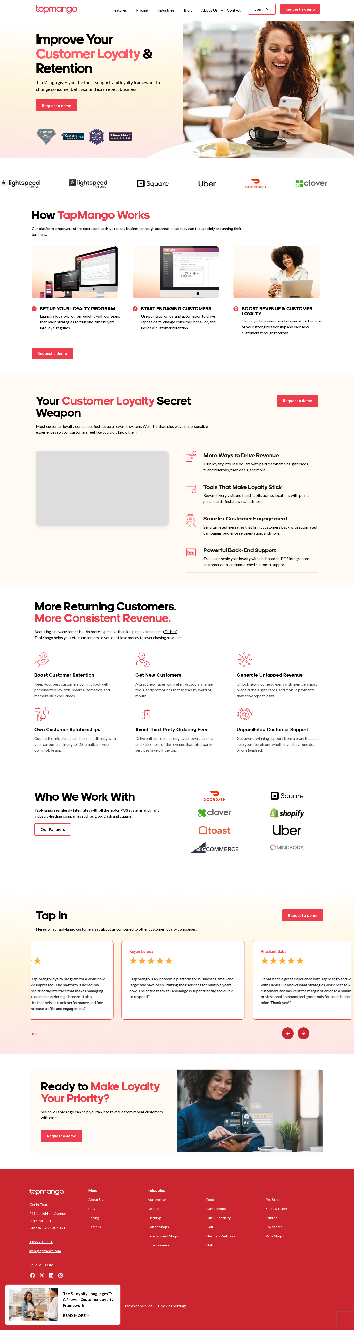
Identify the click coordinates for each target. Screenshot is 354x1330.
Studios (271, 1218)
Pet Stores (274, 1199)
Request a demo (300, 9)
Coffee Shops (158, 1227)
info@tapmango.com (45, 1251)
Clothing (154, 1218)
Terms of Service (138, 1305)
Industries (166, 10)
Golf (209, 1227)
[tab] (33, 1034)
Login (261, 9)
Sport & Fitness (277, 1209)
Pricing (142, 10)
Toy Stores (274, 1227)
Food (210, 1199)
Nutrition (213, 1245)
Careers (94, 1227)
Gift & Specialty (218, 1218)
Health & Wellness (220, 1236)
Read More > (76, 1315)
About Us (209, 10)
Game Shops (216, 1209)
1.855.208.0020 (41, 1242)
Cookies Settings (172, 1305)
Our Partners (53, 829)
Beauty (153, 1209)
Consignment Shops (163, 1236)
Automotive (157, 1199)
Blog (188, 10)
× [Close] (116, 1288)
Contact (234, 10)
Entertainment (159, 1245)
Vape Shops (275, 1236)
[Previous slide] (288, 1033)
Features (119, 10)
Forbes (170, 631)
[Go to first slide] (303, 1033)
